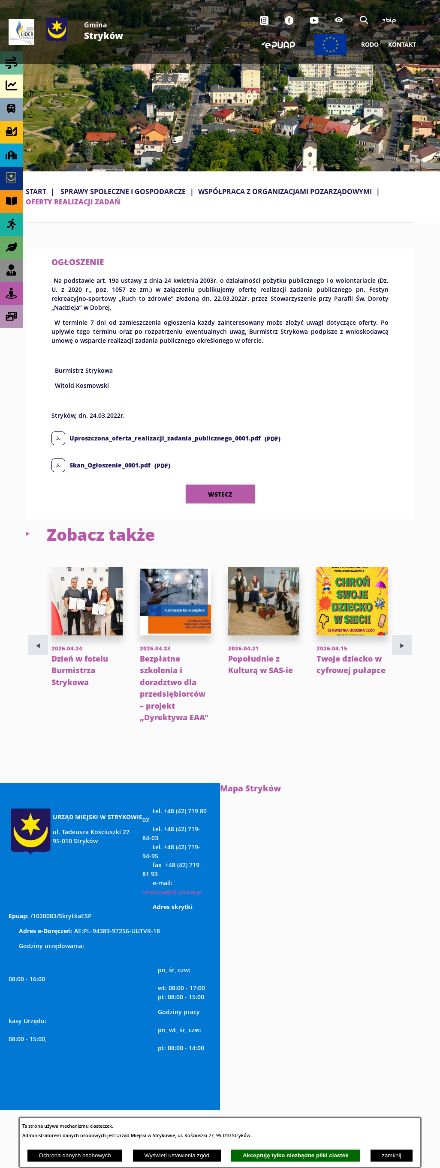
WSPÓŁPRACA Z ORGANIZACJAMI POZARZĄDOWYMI (285, 191)
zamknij (391, 1155)
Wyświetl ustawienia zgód (176, 1155)
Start (36, 191)
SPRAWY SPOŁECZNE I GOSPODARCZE (123, 191)
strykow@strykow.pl (172, 892)
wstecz (220, 494)
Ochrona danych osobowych (75, 1155)
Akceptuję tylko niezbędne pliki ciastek (296, 1155)
